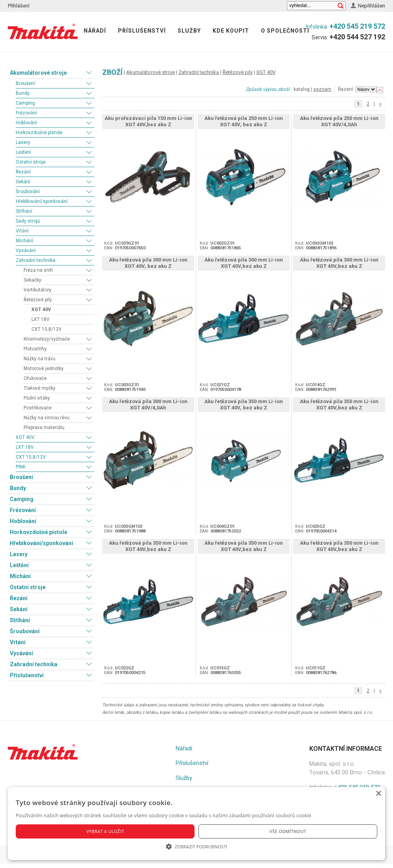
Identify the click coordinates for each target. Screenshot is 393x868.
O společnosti (285, 31)
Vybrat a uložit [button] (105, 831)
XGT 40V (41, 309)
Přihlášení (18, 6)
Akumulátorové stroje (38, 73)
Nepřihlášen (371, 6)
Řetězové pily (38, 299)
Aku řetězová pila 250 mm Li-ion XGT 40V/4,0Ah (339, 121)
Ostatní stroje (31, 162)
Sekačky (32, 280)
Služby (189, 31)
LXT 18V (40, 319)
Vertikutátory (37, 290)
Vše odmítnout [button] (288, 831)
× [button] (378, 794)
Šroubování (28, 191)
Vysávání (26, 250)
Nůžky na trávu (39, 358)
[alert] (196, 823)
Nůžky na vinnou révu (47, 417)
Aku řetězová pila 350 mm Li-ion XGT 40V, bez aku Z (243, 404)
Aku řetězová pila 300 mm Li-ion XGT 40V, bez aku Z (148, 263)
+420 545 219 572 (357, 26)
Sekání (23, 181)
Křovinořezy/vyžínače (47, 339)
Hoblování (26, 122)
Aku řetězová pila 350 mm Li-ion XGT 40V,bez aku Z (339, 404)
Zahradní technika (35, 260)
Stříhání (24, 211)
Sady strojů (28, 221)
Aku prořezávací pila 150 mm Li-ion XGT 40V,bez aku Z (148, 121)
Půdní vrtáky (37, 398)
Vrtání (22, 231)
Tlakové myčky (39, 388)
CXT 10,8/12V (46, 329)
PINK (21, 467)
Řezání (23, 172)
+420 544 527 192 (357, 37)
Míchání (24, 240)
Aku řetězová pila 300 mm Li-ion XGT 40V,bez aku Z (243, 263)
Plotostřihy (35, 349)
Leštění (23, 152)
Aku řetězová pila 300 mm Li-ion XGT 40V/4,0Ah (148, 404)
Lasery (23, 142)
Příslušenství (142, 31)
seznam (322, 89)
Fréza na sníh (38, 270)
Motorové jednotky (44, 368)
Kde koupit (231, 31)
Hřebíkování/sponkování (42, 201)
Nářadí (95, 31)
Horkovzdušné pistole (39, 132)
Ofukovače (35, 378)
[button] (196, 846)
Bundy (22, 93)
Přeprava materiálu (44, 427)
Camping (25, 103)
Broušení (25, 83)
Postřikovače (37, 408)
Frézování (26, 113)
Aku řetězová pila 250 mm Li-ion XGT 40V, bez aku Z (243, 121)
